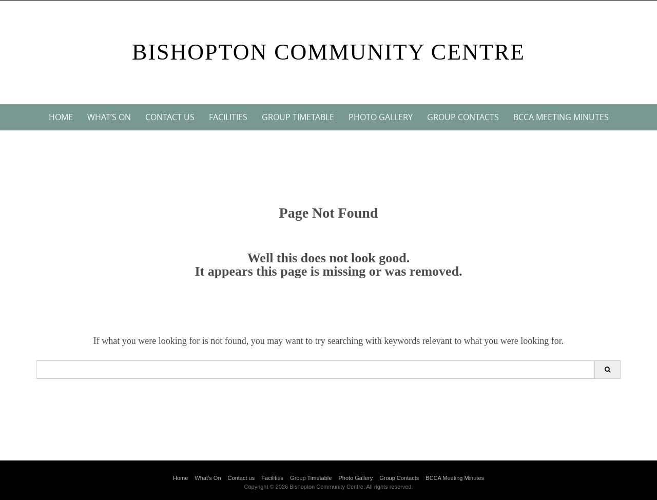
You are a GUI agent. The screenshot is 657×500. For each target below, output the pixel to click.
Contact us (170, 117)
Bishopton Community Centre (328, 52)
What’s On (109, 117)
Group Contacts (463, 117)
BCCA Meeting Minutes (561, 117)
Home (61, 117)
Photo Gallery (381, 117)
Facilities (228, 117)
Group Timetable (298, 117)
